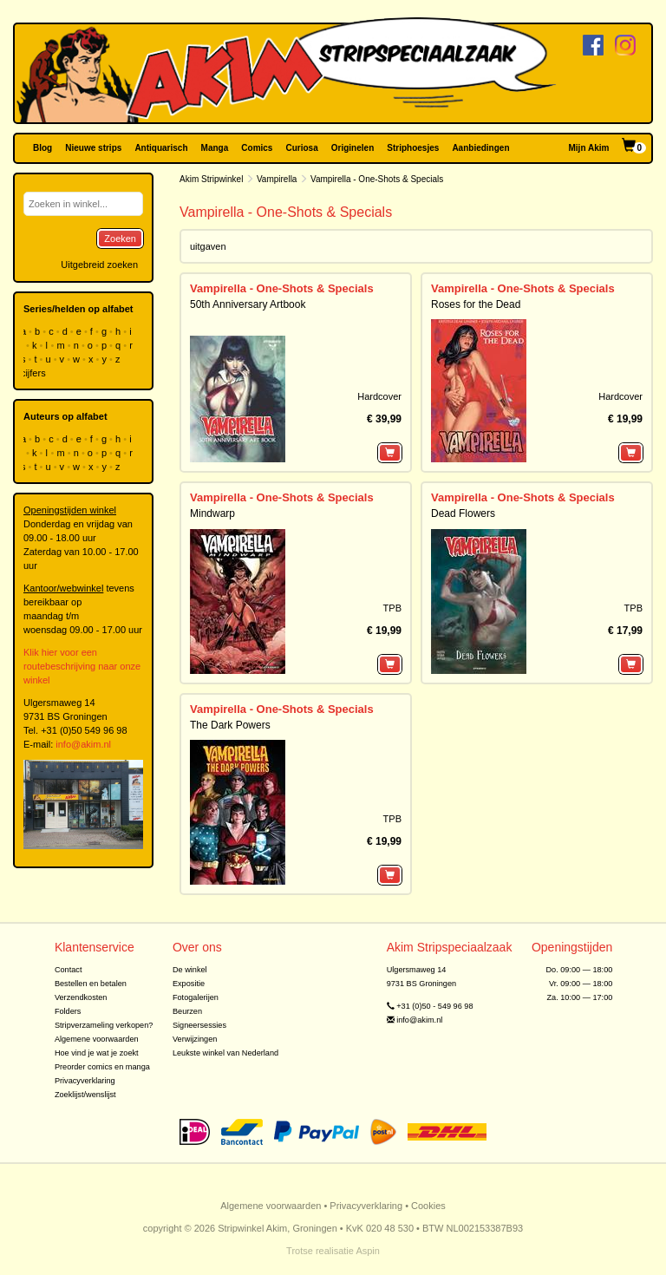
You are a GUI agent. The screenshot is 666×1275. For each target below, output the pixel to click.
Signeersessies (199, 1025)
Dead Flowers (463, 513)
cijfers (34, 373)
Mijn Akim (589, 148)
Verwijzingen (195, 1039)
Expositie (189, 983)
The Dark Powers (230, 725)
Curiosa (301, 148)
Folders (68, 1011)
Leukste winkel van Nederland (225, 1053)
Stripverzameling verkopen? (104, 1025)
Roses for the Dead (475, 304)
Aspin (368, 1251)
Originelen (352, 148)
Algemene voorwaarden (97, 1039)
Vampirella (277, 179)
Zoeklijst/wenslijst (85, 1094)
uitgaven (208, 246)
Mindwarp (212, 513)
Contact (68, 969)
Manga (215, 148)
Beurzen (187, 1011)
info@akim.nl (83, 744)
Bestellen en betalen (91, 983)
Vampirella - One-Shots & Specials (282, 288)
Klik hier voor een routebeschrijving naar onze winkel (81, 666)
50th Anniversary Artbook (247, 304)
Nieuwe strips (93, 148)
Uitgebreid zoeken (99, 264)
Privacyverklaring (85, 1080)
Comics (256, 148)
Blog (42, 148)
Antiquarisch (160, 148)
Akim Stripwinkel (211, 179)
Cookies (428, 1205)
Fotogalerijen (196, 997)
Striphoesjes (413, 148)
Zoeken (120, 238)
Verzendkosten (81, 997)
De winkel (190, 969)
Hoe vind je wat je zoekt (97, 1053)
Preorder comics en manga (102, 1066)
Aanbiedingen (480, 148)
